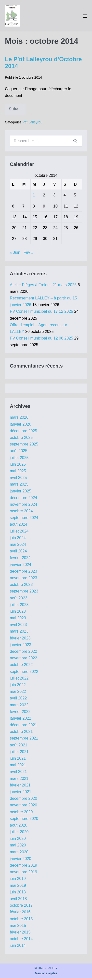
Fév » (28, 252)
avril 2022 (18, 698)
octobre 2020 (21, 812)
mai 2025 (18, 471)
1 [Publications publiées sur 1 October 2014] (34, 195)
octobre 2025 (21, 437)
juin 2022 (18, 685)
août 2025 (18, 451)
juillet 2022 (19, 678)
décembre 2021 (23, 725)
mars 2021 (19, 778)
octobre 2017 (21, 905)
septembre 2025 (24, 444)
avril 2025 (18, 477)
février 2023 (20, 638)
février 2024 (20, 558)
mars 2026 (19, 417)
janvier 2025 (20, 491)
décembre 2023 (23, 571)
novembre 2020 (23, 805)
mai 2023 (18, 618)
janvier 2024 (20, 565)
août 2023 (18, 598)
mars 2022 (19, 705)
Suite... (17, 111)
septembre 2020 (24, 818)
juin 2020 (18, 838)
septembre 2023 (24, 591)
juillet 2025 (19, 458)
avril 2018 (18, 899)
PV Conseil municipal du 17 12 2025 (41, 311)
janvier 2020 (20, 859)
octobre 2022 (21, 665)
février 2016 (20, 912)
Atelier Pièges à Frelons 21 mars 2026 (43, 285)
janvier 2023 (20, 645)
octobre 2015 (21, 919)
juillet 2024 (19, 531)
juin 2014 (18, 945)
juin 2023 (18, 611)
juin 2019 (18, 878)
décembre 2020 (23, 798)
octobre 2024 (21, 511)
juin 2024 (18, 538)
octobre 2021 (21, 731)
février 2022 (20, 712)
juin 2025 (18, 464)
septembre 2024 (24, 518)
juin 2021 (18, 758)
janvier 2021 (20, 792)
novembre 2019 (23, 872)
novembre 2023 (23, 578)
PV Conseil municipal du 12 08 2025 (41, 338)
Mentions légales (46, 973)
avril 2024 (18, 551)
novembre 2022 (23, 658)
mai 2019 (18, 885)
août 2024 (18, 524)
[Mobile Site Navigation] (85, 16)
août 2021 (18, 745)
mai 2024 (18, 544)
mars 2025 (19, 484)
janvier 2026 (20, 424)
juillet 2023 (19, 605)
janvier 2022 (20, 718)
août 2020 (18, 825)
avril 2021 (18, 772)
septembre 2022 (24, 671)
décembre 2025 (23, 431)
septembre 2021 (24, 738)
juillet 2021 (19, 752)
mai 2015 (18, 925)
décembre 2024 (23, 498)
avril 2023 (18, 624)
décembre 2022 (23, 651)
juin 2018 (18, 892)
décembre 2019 (23, 865)
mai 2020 (18, 845)
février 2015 (20, 932)
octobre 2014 (21, 939)
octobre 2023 (21, 584)
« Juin (15, 252)
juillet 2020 (19, 832)
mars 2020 (19, 852)
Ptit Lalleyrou (32, 122)
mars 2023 (19, 631)
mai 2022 (18, 691)
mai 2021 (18, 765)
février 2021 (20, 785)
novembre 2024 (23, 504)
